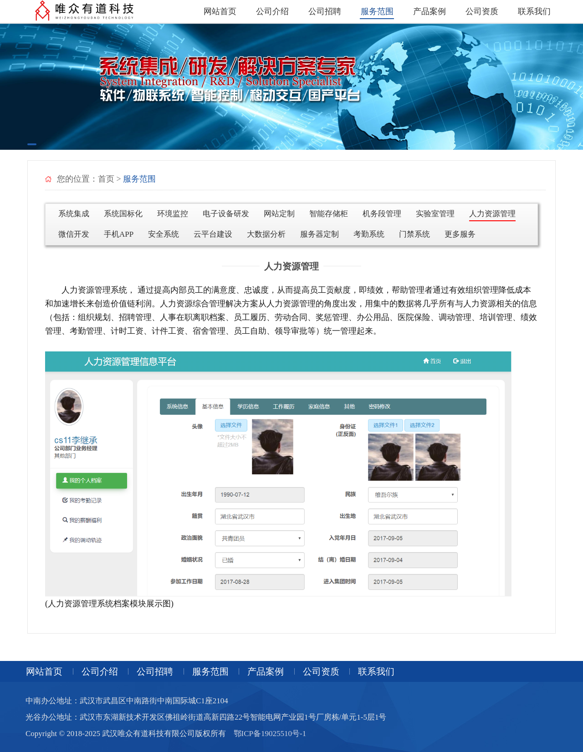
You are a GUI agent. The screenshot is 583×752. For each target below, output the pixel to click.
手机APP (118, 234)
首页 (106, 178)
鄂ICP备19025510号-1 (270, 733)
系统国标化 (123, 213)
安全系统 (163, 234)
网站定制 (279, 213)
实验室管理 (435, 213)
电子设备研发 (226, 213)
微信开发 (73, 234)
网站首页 (220, 11)
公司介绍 (272, 11)
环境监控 (172, 213)
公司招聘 (324, 11)
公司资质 (481, 11)
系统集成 (73, 213)
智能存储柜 (328, 213)
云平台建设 (213, 234)
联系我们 (534, 11)
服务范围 (377, 11)
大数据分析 (266, 234)
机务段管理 (382, 213)
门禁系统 (414, 234)
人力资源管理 (492, 213)
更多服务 (460, 234)
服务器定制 (319, 234)
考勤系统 (368, 234)
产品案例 (429, 11)
